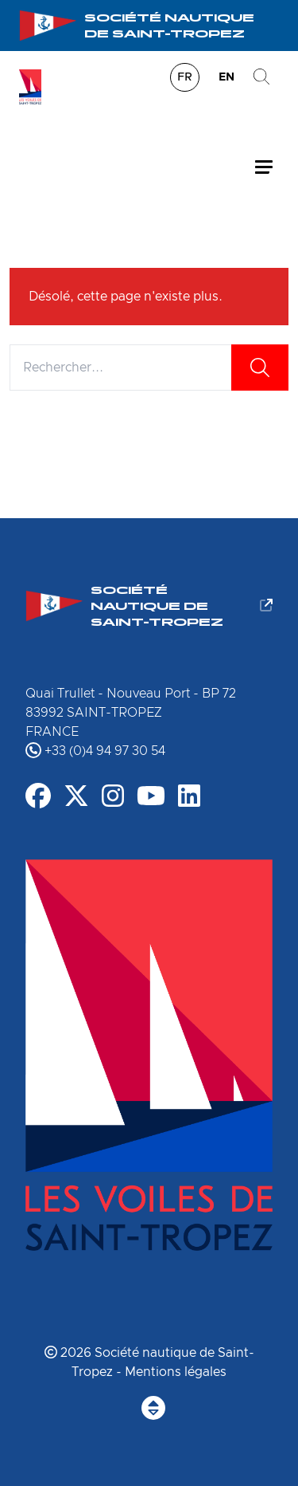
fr (184, 77)
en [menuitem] (226, 77)
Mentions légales (175, 1372)
